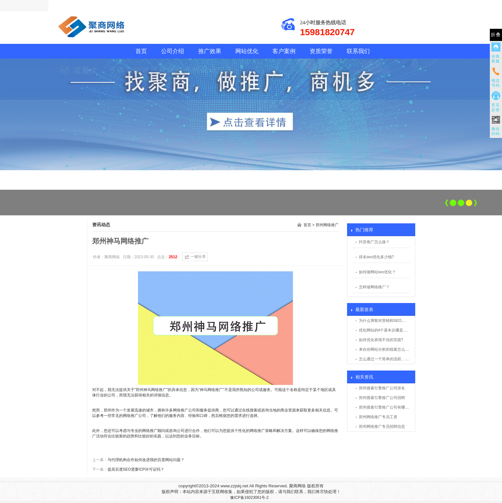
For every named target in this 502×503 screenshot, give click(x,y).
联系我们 (358, 51)
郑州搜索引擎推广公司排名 (382, 388)
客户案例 (284, 51)
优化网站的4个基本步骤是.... (383, 330)
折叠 (496, 34)
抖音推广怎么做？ (374, 242)
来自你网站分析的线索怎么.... (384, 349)
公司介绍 (172, 51)
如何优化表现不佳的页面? (381, 340)
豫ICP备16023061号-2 (249, 497)
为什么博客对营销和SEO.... (382, 320)
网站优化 (246, 51)
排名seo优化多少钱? (376, 257)
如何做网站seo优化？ (377, 272)
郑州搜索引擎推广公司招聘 (382, 397)
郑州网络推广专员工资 (378, 417)
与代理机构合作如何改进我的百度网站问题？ (146, 460)
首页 (141, 51)
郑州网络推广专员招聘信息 (382, 426)
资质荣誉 (321, 51)
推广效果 (209, 51)
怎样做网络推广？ (374, 287)
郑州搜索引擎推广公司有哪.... (384, 407)
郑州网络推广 (327, 225)
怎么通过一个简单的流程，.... (384, 359)
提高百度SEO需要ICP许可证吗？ (136, 469)
